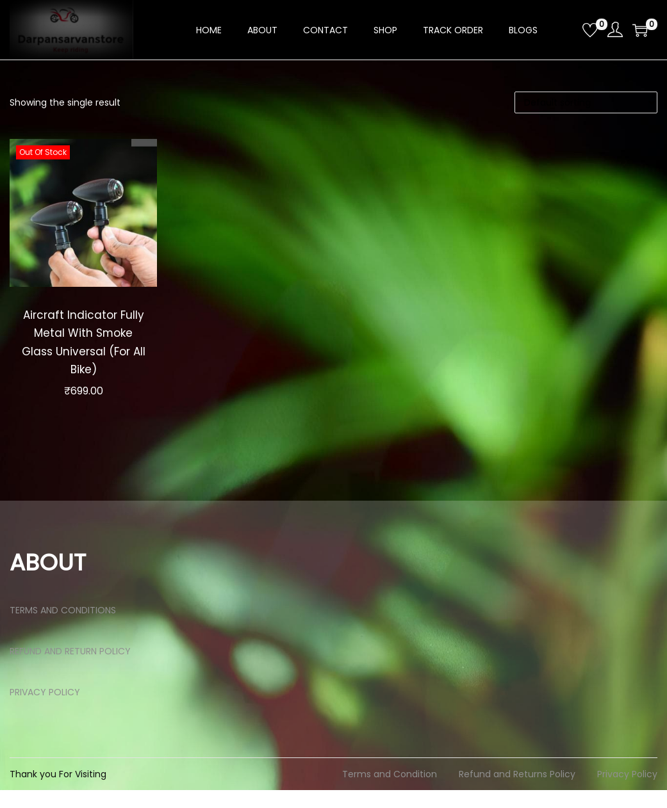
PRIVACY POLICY (45, 710)
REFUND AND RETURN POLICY (70, 669)
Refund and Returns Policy (517, 792)
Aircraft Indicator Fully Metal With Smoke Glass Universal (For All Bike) (83, 351)
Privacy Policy (627, 792)
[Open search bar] (567, 29)
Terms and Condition (389, 792)
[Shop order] (586, 102)
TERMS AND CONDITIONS (63, 628)
